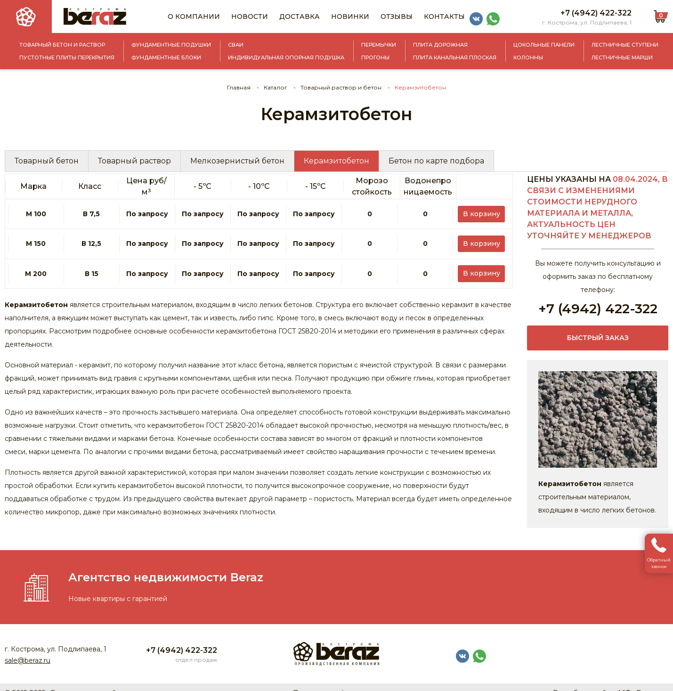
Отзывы (397, 17)
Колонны (528, 57)
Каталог (275, 87)
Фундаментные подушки (171, 44)
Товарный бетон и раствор (62, 44)
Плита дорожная (440, 44)
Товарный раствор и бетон (340, 87)
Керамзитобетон (336, 160)
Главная (239, 87)
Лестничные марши (622, 57)
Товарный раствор (134, 160)
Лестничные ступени (625, 44)
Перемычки (378, 44)
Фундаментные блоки (166, 57)
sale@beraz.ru (27, 649)
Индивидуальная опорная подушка (286, 57)
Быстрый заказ (598, 338)
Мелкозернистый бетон (237, 160)
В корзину (484, 208)
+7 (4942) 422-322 (596, 12)
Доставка (299, 17)
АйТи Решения (642, 681)
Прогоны (375, 57)
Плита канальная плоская (454, 57)
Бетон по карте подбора (436, 160)
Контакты (444, 17)
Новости (249, 17)
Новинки (350, 17)
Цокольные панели (544, 44)
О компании (194, 17)
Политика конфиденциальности (347, 681)
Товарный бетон (47, 160)
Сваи (235, 44)
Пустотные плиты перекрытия (66, 57)
